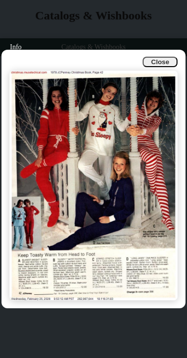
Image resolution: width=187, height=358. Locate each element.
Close (160, 62)
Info (15, 47)
